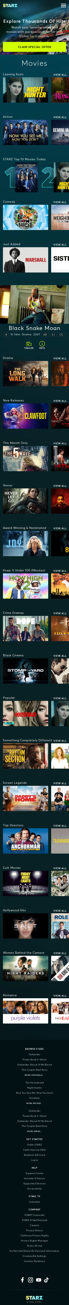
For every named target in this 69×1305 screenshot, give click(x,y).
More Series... (34, 1131)
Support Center (34, 1173)
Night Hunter (34, 1087)
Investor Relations (34, 1261)
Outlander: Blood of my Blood (34, 1064)
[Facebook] (22, 1279)
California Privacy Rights (34, 1235)
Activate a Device (34, 1178)
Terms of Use (34, 1245)
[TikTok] (46, 1279)
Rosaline (34, 1098)
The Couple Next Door (34, 1069)
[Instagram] (30, 1279)
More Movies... (34, 1103)
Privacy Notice (34, 1230)
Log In (34, 1160)
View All (60, 74)
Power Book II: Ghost (35, 1059)
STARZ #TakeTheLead (34, 1220)
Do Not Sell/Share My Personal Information (34, 1251)
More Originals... (35, 1075)
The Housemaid (34, 1082)
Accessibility (34, 1188)
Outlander (34, 1054)
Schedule (34, 1201)
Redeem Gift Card (34, 1155)
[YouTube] (38, 1279)
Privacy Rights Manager (34, 1240)
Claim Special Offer (34, 1149)
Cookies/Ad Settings (34, 1256)
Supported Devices (34, 1183)
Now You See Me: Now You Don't (34, 1092)
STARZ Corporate (34, 1215)
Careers (34, 1225)
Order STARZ (34, 1144)
